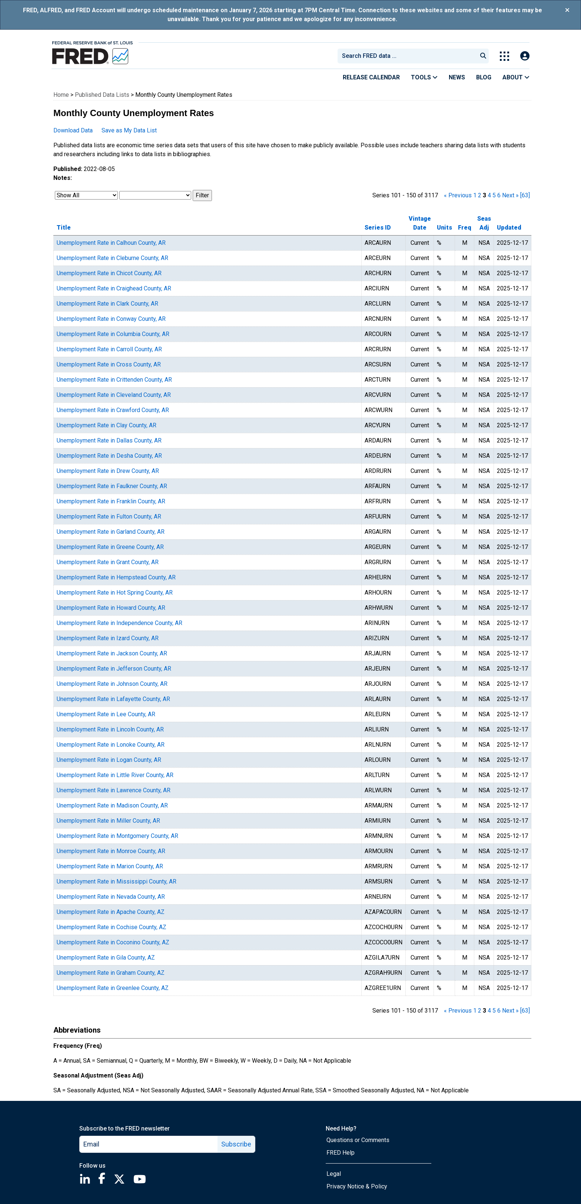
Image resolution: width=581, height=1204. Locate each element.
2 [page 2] (479, 195)
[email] (149, 1144)
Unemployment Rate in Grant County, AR (108, 562)
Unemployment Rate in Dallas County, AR (109, 440)
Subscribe (236, 1144)
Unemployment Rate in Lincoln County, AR (110, 729)
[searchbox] (409, 56)
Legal (333, 1173)
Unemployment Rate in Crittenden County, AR (114, 379)
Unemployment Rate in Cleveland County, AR (114, 394)
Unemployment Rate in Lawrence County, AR (113, 790)
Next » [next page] (510, 195)
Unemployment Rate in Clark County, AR (107, 303)
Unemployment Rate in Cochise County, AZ (111, 927)
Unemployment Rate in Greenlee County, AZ (113, 987)
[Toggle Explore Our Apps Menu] (504, 56)
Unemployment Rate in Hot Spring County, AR (115, 592)
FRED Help (340, 1152)
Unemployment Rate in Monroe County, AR (111, 851)
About (515, 77)
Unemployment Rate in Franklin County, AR (111, 501)
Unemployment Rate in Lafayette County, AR (113, 699)
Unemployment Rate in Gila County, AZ (106, 957)
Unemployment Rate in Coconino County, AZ (113, 942)
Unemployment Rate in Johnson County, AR (112, 683)
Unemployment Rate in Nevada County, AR (111, 896)
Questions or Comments (357, 1140)
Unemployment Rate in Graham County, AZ (111, 972)
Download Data (73, 130)
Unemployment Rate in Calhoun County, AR (111, 242)
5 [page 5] (494, 195)
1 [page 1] (475, 195)
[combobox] (407, 56)
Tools (424, 77)
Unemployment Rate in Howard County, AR (111, 607)
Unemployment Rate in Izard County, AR (108, 638)
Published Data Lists (102, 94)
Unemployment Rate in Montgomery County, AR (117, 835)
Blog (483, 77)
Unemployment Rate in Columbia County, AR (113, 334)
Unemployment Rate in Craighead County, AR (114, 288)
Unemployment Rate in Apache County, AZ (111, 911)
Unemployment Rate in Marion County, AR (110, 866)
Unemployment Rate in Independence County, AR (119, 622)
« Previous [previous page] (458, 195)
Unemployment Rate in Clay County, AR (106, 425)
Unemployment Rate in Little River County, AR (115, 775)
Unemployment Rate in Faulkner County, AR (112, 486)
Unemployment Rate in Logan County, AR (109, 759)
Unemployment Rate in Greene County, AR (110, 546)
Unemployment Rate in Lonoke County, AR (111, 744)
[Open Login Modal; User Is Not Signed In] (524, 56)
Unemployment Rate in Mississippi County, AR (116, 881)
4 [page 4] (489, 195)
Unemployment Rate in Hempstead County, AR (116, 577)
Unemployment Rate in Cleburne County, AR (112, 257)
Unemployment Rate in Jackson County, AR (112, 653)
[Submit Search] (483, 56)
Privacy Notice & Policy (356, 1186)
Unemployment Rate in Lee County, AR (106, 714)
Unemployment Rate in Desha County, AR (109, 455)
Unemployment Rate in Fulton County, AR (109, 516)
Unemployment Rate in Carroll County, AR (109, 349)
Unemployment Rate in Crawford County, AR (113, 410)
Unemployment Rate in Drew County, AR (108, 470)
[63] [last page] (525, 195)
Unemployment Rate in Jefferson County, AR (114, 668)
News (457, 77)
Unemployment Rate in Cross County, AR (109, 364)
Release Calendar (371, 77)
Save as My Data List (129, 130)
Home (61, 94)
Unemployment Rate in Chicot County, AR (109, 273)
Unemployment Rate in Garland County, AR (111, 531)
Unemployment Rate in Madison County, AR (112, 805)
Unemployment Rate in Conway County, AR (111, 318)
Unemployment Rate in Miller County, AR (108, 820)
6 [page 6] (499, 195)
